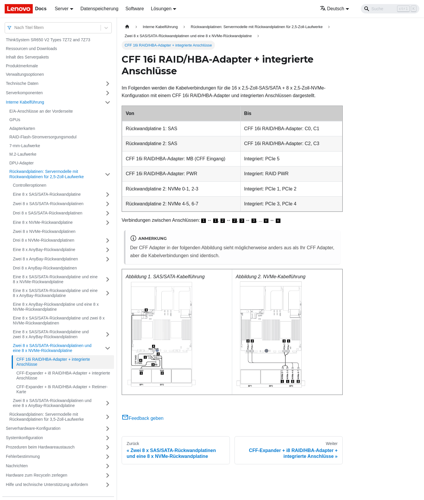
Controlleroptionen (29, 185)
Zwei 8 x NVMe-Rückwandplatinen (44, 231)
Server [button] (61, 8)
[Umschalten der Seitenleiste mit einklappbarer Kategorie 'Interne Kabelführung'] (107, 102)
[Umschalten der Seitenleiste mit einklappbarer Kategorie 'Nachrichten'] (107, 466)
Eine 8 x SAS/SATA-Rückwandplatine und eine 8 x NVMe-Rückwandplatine (55, 279)
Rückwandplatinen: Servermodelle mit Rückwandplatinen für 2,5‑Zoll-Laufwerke (46, 174)
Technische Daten (22, 83)
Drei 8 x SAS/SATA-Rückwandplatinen (47, 213)
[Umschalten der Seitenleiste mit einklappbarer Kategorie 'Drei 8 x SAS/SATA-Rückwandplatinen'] (107, 213)
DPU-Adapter (21, 163)
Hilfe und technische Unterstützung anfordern (47, 484)
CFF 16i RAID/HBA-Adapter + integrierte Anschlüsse (53, 362)
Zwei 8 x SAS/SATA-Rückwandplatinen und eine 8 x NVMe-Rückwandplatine (52, 348)
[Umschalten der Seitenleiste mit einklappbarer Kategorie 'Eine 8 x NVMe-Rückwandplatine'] (107, 222)
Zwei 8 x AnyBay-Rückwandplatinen (45, 259)
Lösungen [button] (161, 8)
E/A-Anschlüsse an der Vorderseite (41, 111)
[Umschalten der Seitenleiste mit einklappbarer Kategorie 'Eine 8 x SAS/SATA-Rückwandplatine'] (107, 194)
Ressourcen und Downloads (31, 48)
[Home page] (127, 26)
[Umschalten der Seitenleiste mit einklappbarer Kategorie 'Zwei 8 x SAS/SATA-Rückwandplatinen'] (107, 204)
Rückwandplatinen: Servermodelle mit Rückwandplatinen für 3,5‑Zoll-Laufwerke (46, 417)
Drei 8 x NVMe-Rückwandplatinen (43, 240)
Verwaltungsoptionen (25, 74)
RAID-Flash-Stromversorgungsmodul (43, 137)
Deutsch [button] (332, 8)
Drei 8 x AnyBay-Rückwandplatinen (45, 268)
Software (134, 8)
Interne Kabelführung (25, 102)
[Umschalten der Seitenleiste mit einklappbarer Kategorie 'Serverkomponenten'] (107, 93)
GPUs (14, 119)
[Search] (390, 8)
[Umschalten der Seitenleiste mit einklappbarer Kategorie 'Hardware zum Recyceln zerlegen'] (107, 475)
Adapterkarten (22, 128)
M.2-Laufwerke (23, 154)
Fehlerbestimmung (23, 456)
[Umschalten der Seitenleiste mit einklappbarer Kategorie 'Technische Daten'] (107, 83)
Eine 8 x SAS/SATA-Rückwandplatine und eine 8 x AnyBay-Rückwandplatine (55, 293)
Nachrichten (17, 465)
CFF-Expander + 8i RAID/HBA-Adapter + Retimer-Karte (62, 389)
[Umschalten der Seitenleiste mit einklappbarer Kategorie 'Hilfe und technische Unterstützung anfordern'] (107, 484)
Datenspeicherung (99, 8)
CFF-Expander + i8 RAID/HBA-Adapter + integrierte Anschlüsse (63, 376)
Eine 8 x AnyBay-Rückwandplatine (44, 249)
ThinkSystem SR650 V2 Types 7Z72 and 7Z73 (48, 39)
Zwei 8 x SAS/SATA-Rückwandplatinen (48, 203)
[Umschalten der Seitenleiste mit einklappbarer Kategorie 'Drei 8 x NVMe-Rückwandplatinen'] (107, 240)
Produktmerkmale (22, 65)
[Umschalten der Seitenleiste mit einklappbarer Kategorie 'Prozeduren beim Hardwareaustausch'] (107, 447)
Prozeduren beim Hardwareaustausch (40, 447)
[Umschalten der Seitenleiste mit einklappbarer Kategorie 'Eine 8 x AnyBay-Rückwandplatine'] (107, 250)
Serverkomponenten (24, 92)
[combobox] (14, 27)
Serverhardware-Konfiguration (33, 428)
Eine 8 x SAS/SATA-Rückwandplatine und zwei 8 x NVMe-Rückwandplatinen (59, 321)
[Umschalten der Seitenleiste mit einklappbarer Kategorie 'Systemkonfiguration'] (107, 438)
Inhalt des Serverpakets (27, 57)
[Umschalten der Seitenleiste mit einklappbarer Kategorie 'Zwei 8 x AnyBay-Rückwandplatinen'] (107, 259)
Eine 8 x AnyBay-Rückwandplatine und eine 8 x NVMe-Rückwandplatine (56, 307)
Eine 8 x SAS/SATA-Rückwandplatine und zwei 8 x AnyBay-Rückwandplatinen (51, 334)
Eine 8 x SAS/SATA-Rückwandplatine (47, 194)
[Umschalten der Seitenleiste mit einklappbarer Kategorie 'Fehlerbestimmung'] (107, 456)
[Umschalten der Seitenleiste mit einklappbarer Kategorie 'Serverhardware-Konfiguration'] (107, 428)
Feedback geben (142, 418)
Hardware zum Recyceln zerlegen (36, 475)
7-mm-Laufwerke (24, 145)
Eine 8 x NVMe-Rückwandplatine (43, 222)
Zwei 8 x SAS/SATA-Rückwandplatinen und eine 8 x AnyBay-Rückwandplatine (52, 403)
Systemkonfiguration (24, 437)
